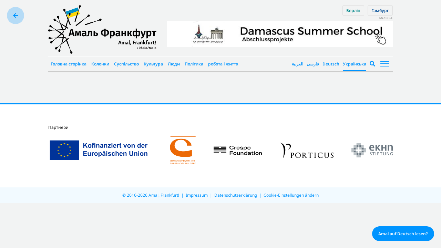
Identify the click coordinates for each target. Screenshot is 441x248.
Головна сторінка (68, 64)
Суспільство (126, 64)
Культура (153, 64)
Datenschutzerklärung (235, 195)
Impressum (197, 195)
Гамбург (380, 10)
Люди (174, 64)
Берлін (353, 10)
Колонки (100, 64)
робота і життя (223, 64)
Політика (194, 64)
